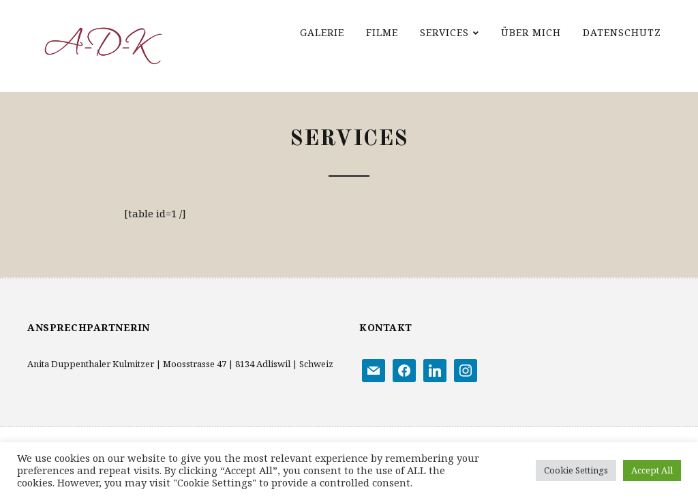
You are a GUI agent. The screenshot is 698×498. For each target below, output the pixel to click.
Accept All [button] (652, 470)
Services (444, 32)
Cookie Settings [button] (576, 470)
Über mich (531, 32)
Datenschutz (622, 32)
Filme (382, 32)
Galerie (322, 32)
